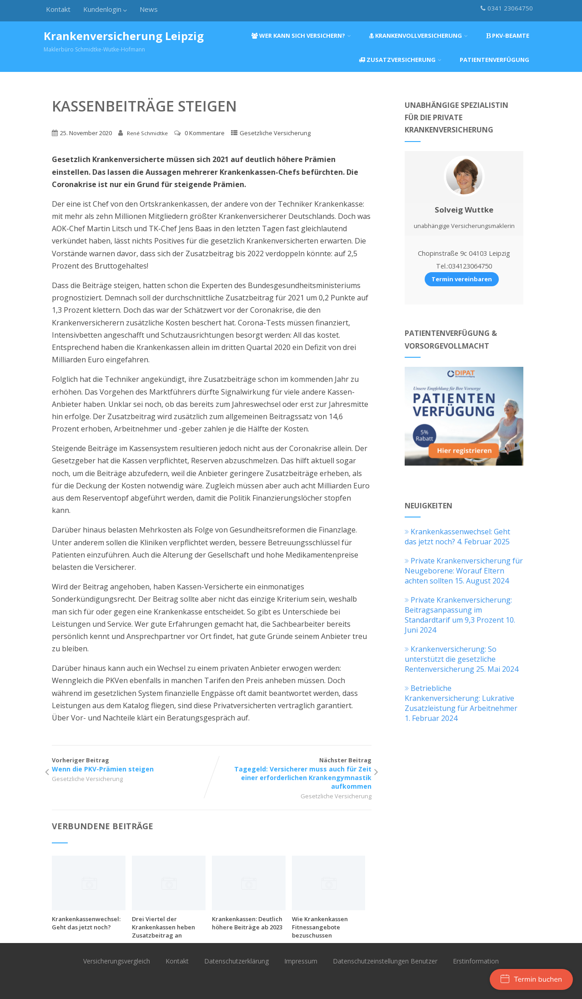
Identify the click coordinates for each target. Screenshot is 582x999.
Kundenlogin (105, 9)
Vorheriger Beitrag (131, 764)
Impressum (300, 961)
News (149, 9)
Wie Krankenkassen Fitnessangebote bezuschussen (320, 927)
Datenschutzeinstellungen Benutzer (385, 961)
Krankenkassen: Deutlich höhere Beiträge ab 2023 (247, 923)
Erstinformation (476, 961)
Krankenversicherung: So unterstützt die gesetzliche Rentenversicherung (451, 659)
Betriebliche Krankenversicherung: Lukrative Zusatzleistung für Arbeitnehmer (461, 698)
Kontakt (58, 9)
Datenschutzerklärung (236, 961)
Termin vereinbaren (461, 279)
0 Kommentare (205, 133)
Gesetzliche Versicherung (275, 133)
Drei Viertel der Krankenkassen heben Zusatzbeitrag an (163, 927)
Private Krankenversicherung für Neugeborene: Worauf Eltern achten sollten (464, 571)
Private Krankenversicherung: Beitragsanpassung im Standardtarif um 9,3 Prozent (458, 610)
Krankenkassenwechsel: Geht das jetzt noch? (86, 923)
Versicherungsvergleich (116, 961)
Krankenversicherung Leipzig (124, 35)
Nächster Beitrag (291, 773)
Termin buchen (531, 979)
